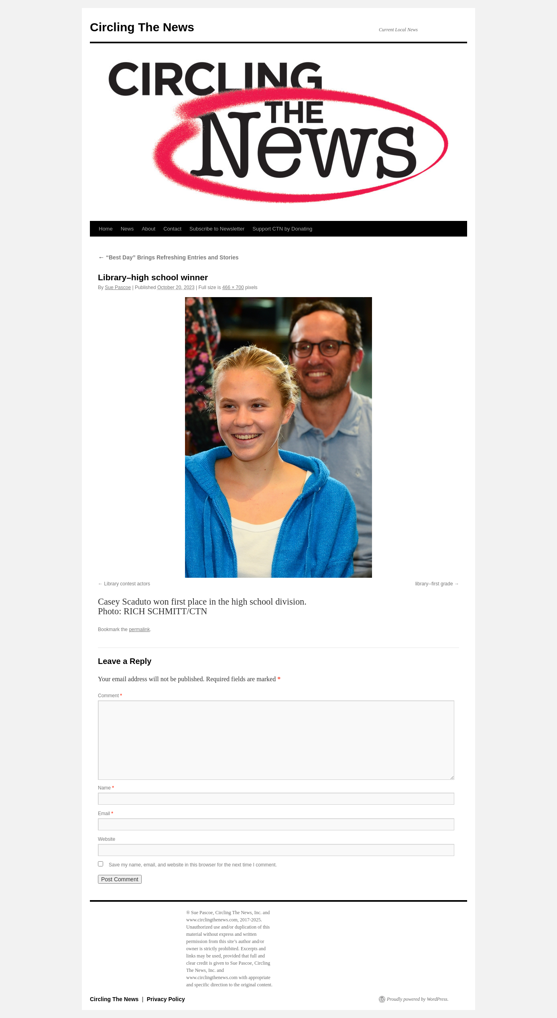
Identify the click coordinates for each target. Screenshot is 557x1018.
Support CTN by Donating (282, 229)
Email (105, 813)
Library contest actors (127, 584)
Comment (110, 695)
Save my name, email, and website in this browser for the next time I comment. (193, 865)
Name (106, 788)
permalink (139, 629)
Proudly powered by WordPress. (418, 999)
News (127, 229)
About (148, 229)
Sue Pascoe (118, 287)
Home (106, 229)
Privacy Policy (166, 999)
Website (106, 839)
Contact (172, 229)
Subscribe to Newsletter (216, 229)
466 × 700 (233, 287)
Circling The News (142, 27)
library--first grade (434, 584)
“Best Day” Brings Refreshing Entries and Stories (168, 257)
